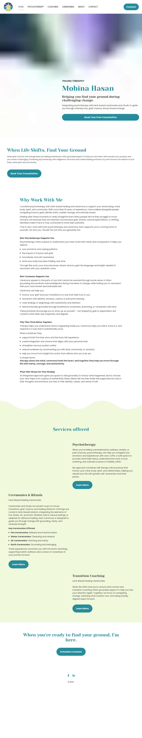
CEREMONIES (68, 9)
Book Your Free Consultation (100, 121)
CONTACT (93, 9)
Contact (131, 9)
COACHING (53, 9)
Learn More (82, 489)
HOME (21, 9)
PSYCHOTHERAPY (36, 9)
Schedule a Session (71, 656)
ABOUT (81, 9)
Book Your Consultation (24, 178)
